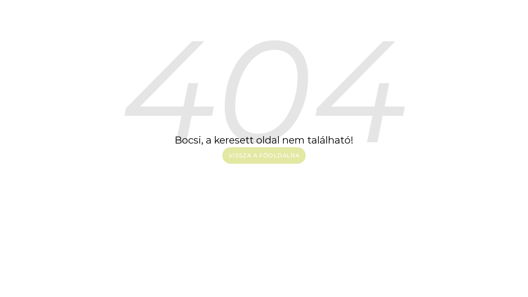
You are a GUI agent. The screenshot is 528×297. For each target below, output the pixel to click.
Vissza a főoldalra (264, 155)
